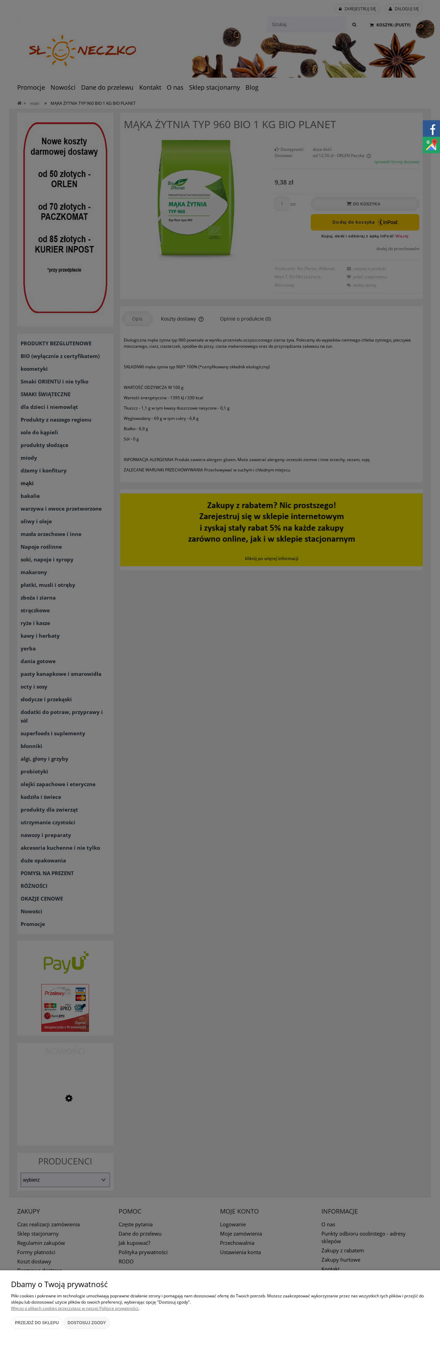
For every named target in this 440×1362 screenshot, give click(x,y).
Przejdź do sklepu (37, 1322)
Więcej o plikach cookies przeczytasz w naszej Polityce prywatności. (75, 1308)
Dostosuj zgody (87, 1322)
